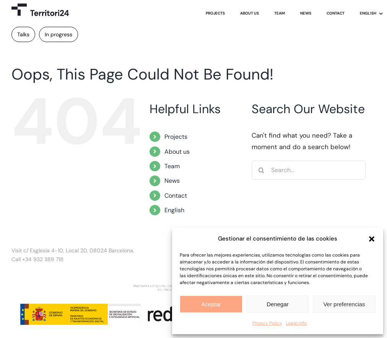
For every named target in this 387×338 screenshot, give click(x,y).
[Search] (261, 170)
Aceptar (211, 304)
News (172, 181)
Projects (175, 137)
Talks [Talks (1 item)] (23, 34)
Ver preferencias (344, 304)
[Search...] (308, 170)
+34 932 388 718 (42, 259)
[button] (372, 239)
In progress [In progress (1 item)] (58, 34)
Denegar (278, 304)
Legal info (296, 323)
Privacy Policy (267, 323)
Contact (175, 196)
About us (177, 152)
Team (172, 166)
